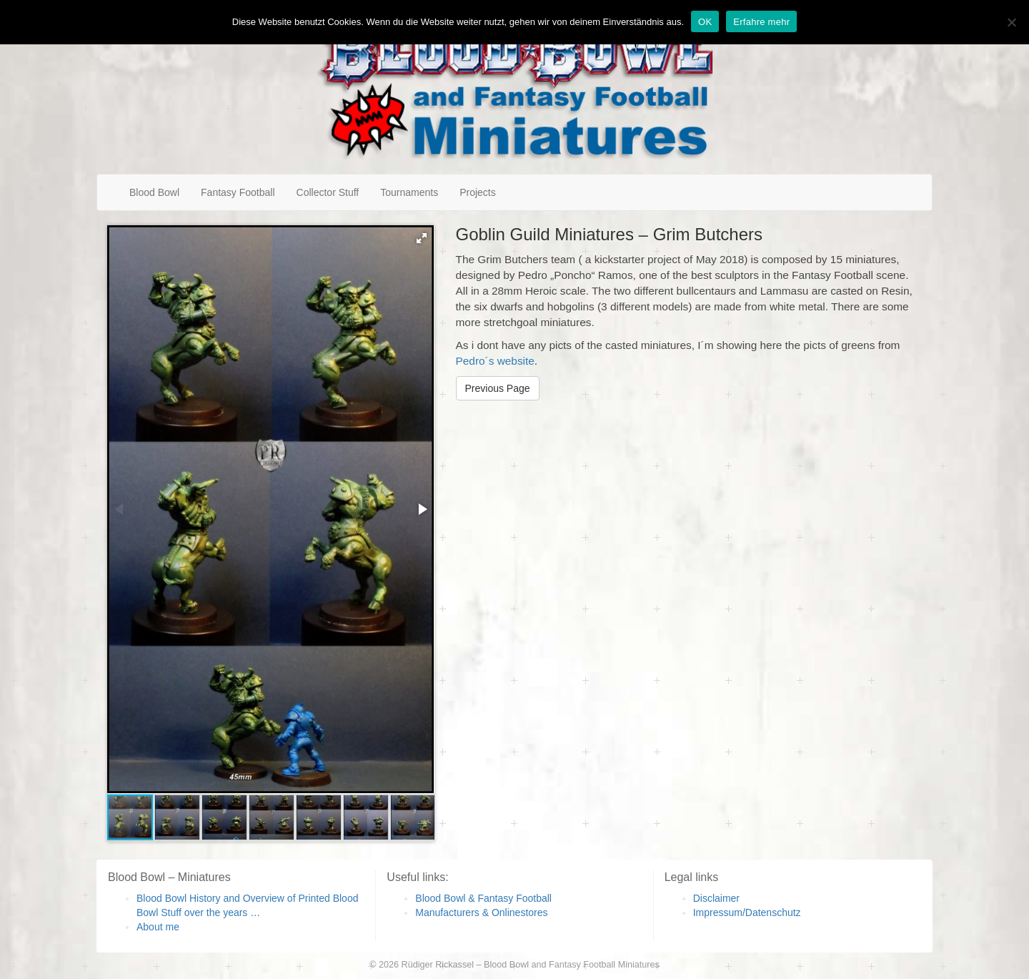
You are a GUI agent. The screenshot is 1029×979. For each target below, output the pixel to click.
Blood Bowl (154, 192)
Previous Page (497, 388)
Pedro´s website (495, 361)
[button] (421, 238)
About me (157, 927)
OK (705, 21)
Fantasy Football (238, 192)
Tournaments (409, 192)
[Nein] (1011, 22)
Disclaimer (716, 898)
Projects (477, 192)
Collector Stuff (328, 192)
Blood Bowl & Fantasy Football (483, 898)
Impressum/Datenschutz (747, 912)
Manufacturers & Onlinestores (481, 912)
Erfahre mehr (761, 21)
